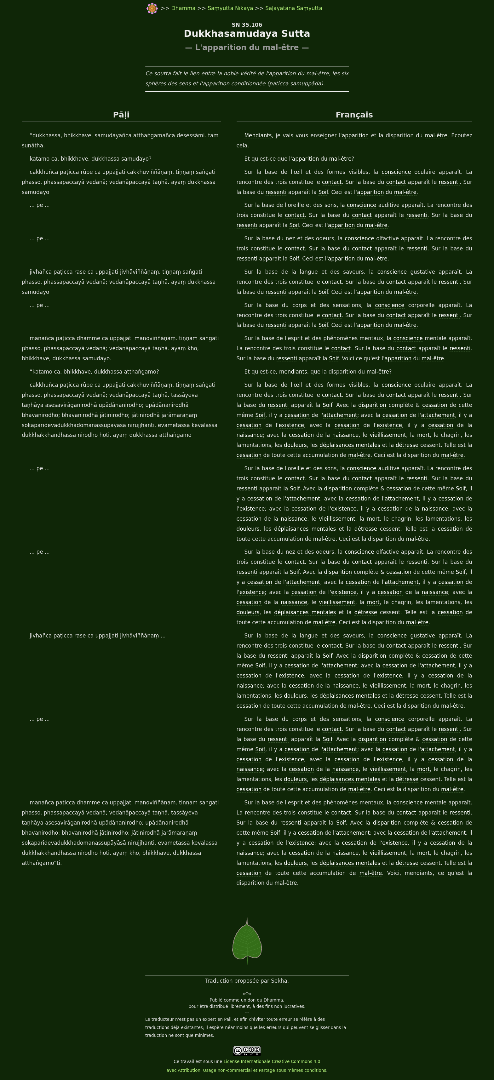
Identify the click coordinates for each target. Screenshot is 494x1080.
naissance (250, 435)
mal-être (436, 135)
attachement (340, 415)
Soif (323, 192)
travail (187, 1061)
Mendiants (258, 135)
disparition (372, 405)
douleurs (295, 445)
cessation (434, 405)
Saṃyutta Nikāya (230, 8)
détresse (407, 445)
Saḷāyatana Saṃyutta (293, 8)
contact (332, 182)
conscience (396, 172)
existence (291, 425)
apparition (355, 135)
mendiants (293, 372)
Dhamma (184, 8)
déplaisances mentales (349, 445)
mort (423, 435)
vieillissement (388, 435)
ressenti (449, 182)
